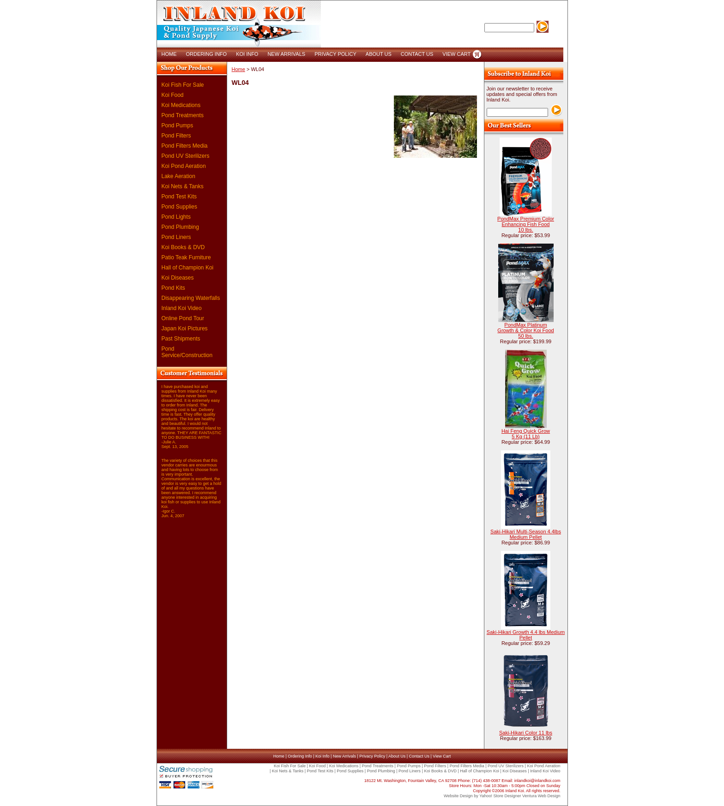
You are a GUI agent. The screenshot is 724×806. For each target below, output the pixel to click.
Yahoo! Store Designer (500, 796)
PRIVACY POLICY (335, 54)
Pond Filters (176, 135)
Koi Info (322, 756)
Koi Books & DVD (183, 247)
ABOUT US (379, 54)
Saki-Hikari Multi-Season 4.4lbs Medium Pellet (525, 534)
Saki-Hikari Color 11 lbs (525, 732)
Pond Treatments (183, 115)
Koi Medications (181, 105)
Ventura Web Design (541, 796)
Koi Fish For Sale (183, 85)
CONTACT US (417, 54)
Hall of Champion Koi (188, 267)
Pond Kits (173, 288)
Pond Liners (176, 237)
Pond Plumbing (180, 227)
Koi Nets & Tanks (183, 186)
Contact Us (419, 756)
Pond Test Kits (179, 196)
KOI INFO (247, 54)
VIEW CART (456, 54)
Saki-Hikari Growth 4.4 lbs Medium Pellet (526, 634)
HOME (169, 54)
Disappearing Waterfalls (191, 298)
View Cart (442, 756)
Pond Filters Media (185, 146)
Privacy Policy (372, 756)
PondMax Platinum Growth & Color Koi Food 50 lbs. (525, 330)
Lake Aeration (178, 176)
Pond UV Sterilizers (186, 156)
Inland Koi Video (182, 308)
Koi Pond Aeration (184, 166)
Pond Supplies (179, 206)
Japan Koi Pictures (185, 328)
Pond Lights (176, 217)
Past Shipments (181, 338)
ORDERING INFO (206, 54)
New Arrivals (344, 756)
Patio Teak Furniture (186, 257)
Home (238, 69)
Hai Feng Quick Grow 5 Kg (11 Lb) (525, 433)
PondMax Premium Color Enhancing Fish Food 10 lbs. (525, 224)
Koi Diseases (178, 278)
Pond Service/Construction (187, 352)
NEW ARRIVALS (286, 54)
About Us (396, 756)
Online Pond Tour (183, 318)
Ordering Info (300, 756)
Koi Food (173, 95)
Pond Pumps (177, 125)
